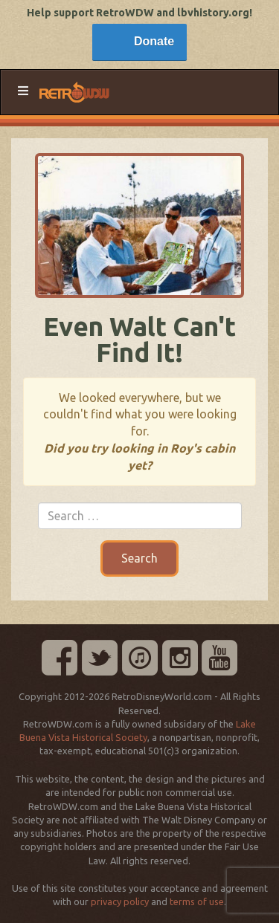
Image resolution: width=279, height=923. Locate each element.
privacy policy (120, 901)
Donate (154, 41)
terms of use (197, 901)
